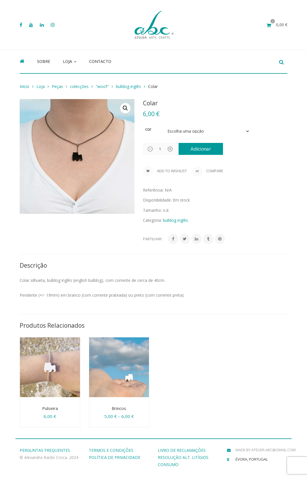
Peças (57, 86)
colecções (79, 86)
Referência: (153, 190)
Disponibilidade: (157, 200)
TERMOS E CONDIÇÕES (111, 450)
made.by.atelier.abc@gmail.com (266, 449)
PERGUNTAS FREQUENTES (45, 450)
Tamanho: (152, 210)
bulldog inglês (128, 86)
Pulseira (50, 408)
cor (148, 129)
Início (24, 86)
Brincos (119, 408)
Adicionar (203, 148)
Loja (40, 86)
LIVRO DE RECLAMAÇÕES (182, 450)
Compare (207, 171)
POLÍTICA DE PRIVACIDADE (114, 457)
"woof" (102, 86)
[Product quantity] (160, 149)
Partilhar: (152, 238)
